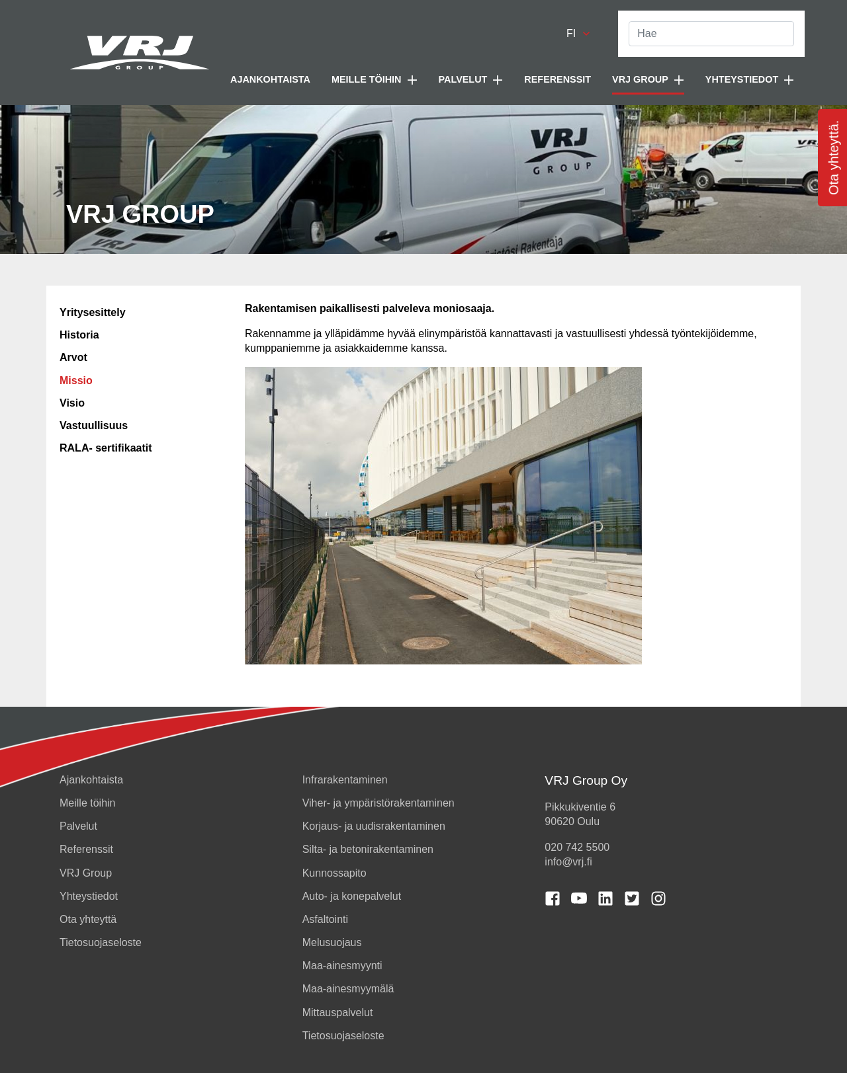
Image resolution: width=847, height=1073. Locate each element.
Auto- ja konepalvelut (351, 896)
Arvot (73, 357)
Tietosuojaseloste (101, 942)
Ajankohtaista (270, 79)
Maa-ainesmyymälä (348, 988)
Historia (79, 334)
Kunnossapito (334, 873)
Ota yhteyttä (88, 919)
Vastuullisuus (94, 425)
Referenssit (557, 79)
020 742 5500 (577, 847)
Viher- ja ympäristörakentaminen (378, 803)
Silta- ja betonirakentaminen (367, 849)
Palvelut (78, 826)
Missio (76, 380)
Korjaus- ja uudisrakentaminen (373, 826)
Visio (72, 403)
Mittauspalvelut (337, 1012)
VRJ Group (86, 873)
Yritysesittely (93, 312)
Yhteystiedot (89, 896)
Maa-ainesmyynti (342, 965)
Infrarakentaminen (345, 779)
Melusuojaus (332, 942)
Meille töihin (87, 803)
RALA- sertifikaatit (106, 448)
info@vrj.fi (568, 861)
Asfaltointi (325, 919)
